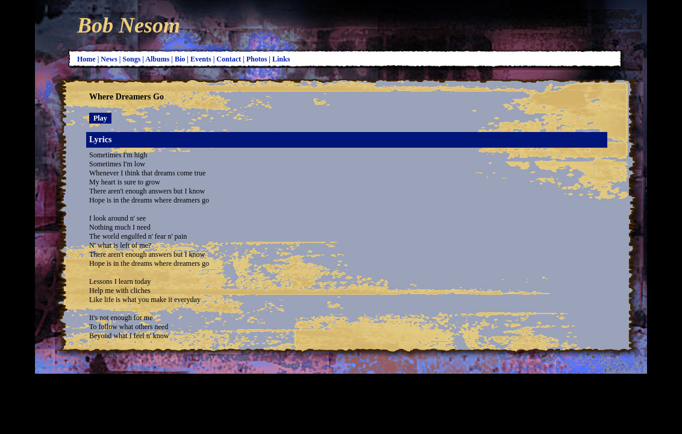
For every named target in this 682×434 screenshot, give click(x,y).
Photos (257, 59)
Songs (132, 59)
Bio (181, 59)
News (110, 59)
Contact (229, 59)
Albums (158, 59)
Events (201, 59)
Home (87, 59)
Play (100, 118)
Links (282, 59)
